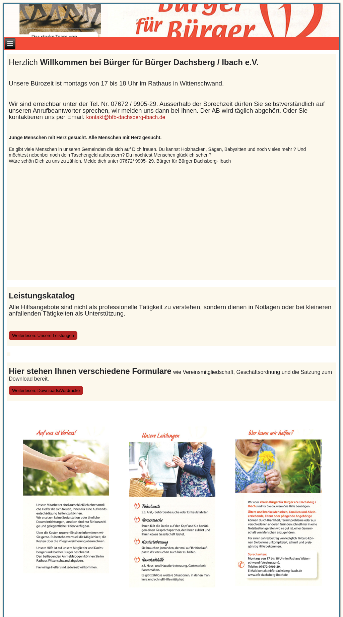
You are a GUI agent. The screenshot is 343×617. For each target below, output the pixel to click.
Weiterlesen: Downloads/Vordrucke (46, 390)
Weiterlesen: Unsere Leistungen (43, 335)
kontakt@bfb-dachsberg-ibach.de (126, 117)
